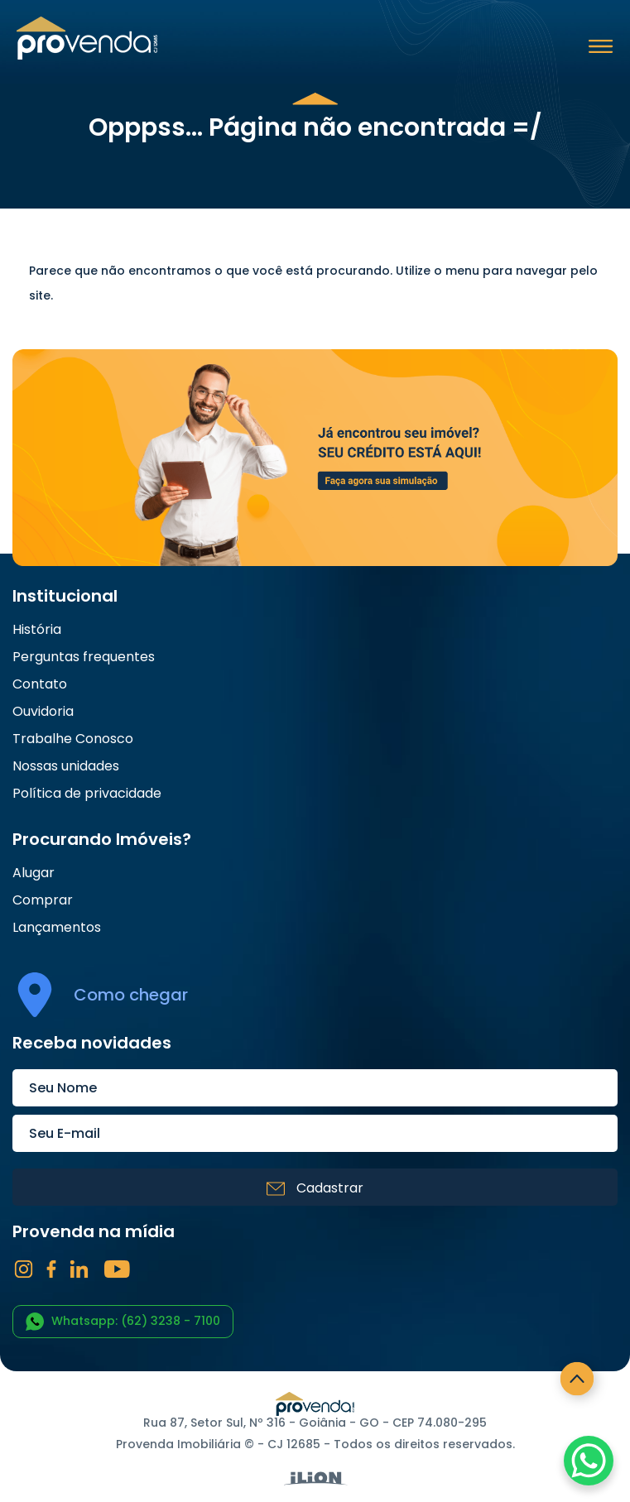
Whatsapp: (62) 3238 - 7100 (123, 1321)
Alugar (33, 873)
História (36, 629)
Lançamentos (56, 927)
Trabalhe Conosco (72, 739)
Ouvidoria (43, 711)
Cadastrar (315, 1187)
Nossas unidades (65, 766)
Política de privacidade (86, 793)
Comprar (42, 900)
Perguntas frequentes (83, 657)
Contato (39, 684)
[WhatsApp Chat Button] (588, 1460)
